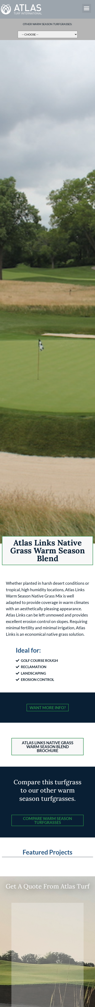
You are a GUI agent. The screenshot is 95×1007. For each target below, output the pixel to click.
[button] (86, 8)
